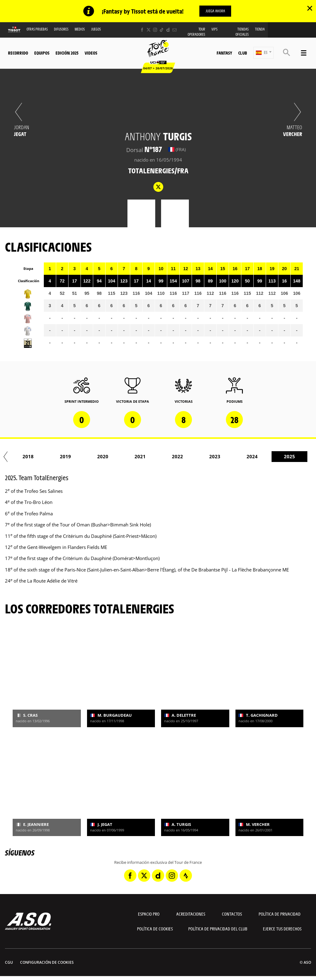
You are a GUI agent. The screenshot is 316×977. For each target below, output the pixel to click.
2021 (208, 456)
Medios (80, 29)
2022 (246, 456)
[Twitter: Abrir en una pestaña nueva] (148, 30)
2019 (134, 456)
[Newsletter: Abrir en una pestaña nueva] (174, 30)
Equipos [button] (41, 53)
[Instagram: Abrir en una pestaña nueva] (155, 30)
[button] (263, 53)
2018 (96, 456)
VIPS (214, 29)
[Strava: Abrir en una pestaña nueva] (186, 875)
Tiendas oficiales (242, 32)
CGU (9, 962)
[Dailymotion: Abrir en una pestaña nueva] (168, 30)
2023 (283, 456)
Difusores (61, 29)
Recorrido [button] (18, 53)
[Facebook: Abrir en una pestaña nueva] (142, 30)
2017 (59, 456)
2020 (171, 456)
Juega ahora (215, 10)
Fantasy (224, 53)
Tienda (260, 29)
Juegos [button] (96, 29)
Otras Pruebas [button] (37, 29)
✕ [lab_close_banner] (309, 8)
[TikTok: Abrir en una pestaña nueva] (161, 30)
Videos (91, 53)
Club (242, 53)
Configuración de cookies (47, 962)
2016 (22, 456)
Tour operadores (196, 32)
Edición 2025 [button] (67, 53)
